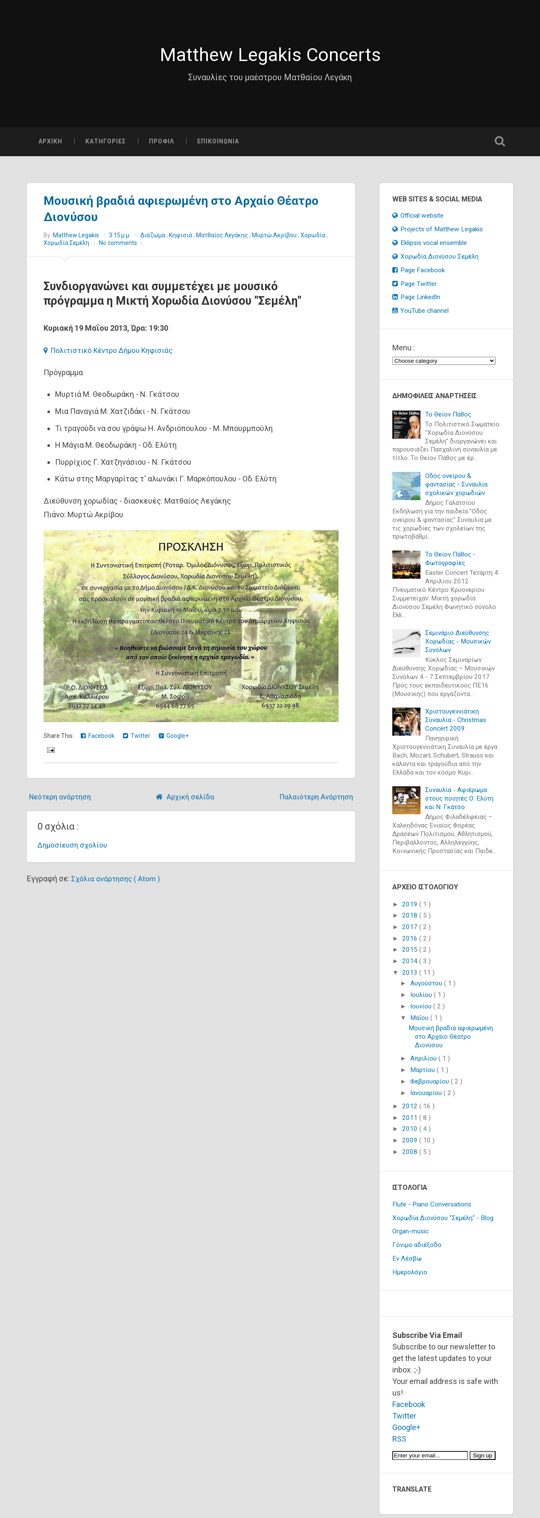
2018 (410, 919)
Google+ (174, 739)
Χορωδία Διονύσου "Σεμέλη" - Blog (442, 1222)
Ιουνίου (421, 1010)
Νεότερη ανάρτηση (62, 799)
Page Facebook (418, 274)
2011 (410, 1121)
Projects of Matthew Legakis (437, 233)
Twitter (136, 739)
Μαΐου (420, 1022)
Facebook (97, 739)
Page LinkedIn (416, 301)
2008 (410, 1156)
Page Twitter (414, 287)
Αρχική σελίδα (190, 799)
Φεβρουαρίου (430, 1085)
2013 (410, 976)
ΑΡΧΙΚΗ (50, 145)
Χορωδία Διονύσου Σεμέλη (435, 260)
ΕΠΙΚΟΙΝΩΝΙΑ (218, 145)
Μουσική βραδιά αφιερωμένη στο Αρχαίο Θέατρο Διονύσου (451, 1040)
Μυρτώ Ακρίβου (275, 239)
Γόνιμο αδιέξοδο (416, 1249)
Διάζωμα (153, 239)
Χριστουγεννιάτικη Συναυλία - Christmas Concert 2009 (455, 723)
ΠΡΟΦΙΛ (161, 145)
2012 (410, 1110)
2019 (410, 908)
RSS (399, 1442)
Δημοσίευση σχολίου (74, 848)
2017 (410, 931)
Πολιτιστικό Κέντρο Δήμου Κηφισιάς (112, 354)
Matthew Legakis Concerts (270, 56)
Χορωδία (314, 239)
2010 (410, 1133)
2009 (410, 1144)
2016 (410, 942)
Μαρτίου (423, 1074)
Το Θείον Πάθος (448, 418)
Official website (418, 219)
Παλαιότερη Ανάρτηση (313, 799)
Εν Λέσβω (407, 1262)
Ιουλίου (422, 998)
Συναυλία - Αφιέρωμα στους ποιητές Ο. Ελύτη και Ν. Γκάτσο (459, 802)
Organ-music (410, 1235)
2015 (410, 954)
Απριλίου (424, 1062)
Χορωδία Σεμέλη (67, 246)
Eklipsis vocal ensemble (429, 247)
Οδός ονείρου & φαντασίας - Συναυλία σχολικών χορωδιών (456, 488)
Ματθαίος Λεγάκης (222, 239)
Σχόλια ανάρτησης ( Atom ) (117, 882)
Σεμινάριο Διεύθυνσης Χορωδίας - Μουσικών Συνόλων (458, 645)
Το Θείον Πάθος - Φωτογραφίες (450, 562)
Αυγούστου (427, 987)
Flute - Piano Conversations (431, 1208)
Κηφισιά (181, 239)
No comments (118, 246)
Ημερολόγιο (409, 1276)
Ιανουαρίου (427, 1097)
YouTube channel (420, 314)
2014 (410, 965)
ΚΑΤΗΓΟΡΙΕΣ (105, 145)
